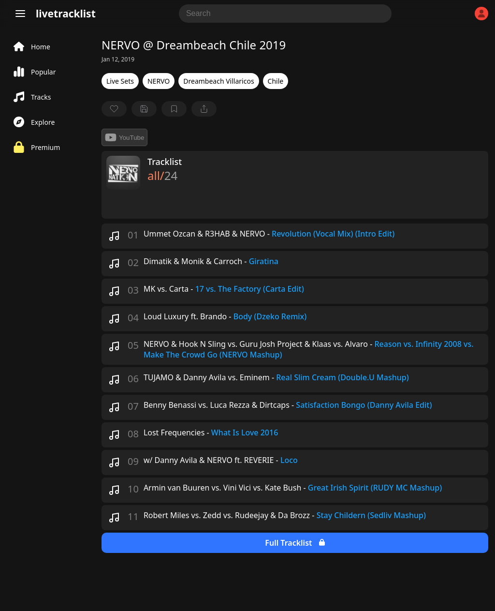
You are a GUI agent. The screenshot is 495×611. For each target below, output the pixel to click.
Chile (276, 81)
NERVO (158, 81)
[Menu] (20, 13)
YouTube (124, 137)
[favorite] (114, 109)
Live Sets (120, 81)
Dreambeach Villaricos (218, 81)
